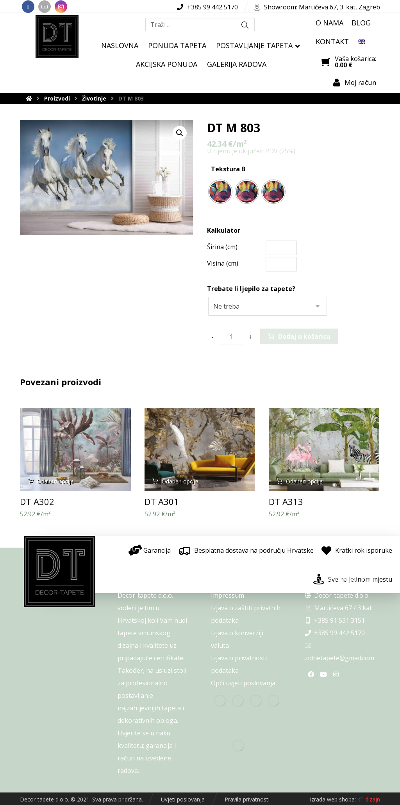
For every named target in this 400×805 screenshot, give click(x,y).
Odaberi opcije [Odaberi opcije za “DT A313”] (304, 481)
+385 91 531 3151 (335, 620)
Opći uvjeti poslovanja (243, 683)
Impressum (227, 595)
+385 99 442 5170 (335, 633)
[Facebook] (28, 6)
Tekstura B (228, 169)
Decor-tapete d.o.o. (337, 595)
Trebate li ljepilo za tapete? (251, 288)
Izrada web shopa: (333, 799)
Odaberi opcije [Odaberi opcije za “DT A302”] (55, 481)
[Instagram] (61, 6)
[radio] (220, 191)
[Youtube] (44, 6)
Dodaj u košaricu (304, 336)
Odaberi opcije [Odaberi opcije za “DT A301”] (180, 481)
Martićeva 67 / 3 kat (338, 608)
